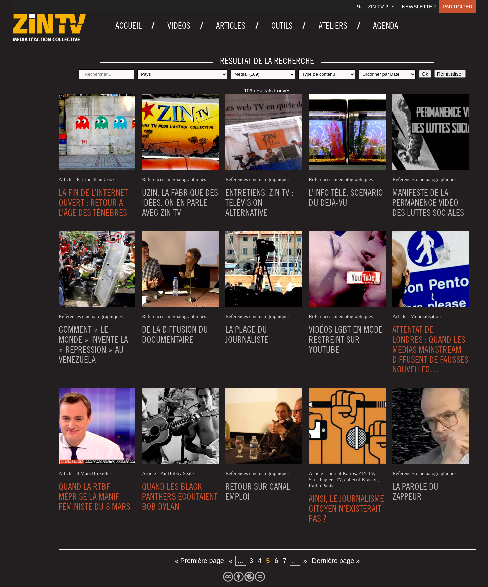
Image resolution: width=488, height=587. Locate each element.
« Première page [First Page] (199, 560)
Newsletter (419, 6)
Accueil (128, 25)
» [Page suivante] (305, 560)
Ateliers (333, 25)
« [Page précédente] (230, 560)
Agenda (385, 25)
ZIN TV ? (381, 6)
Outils (282, 25)
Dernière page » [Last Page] (336, 560)
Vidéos (178, 25)
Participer (458, 6)
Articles (231, 25)
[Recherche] (359, 6)
